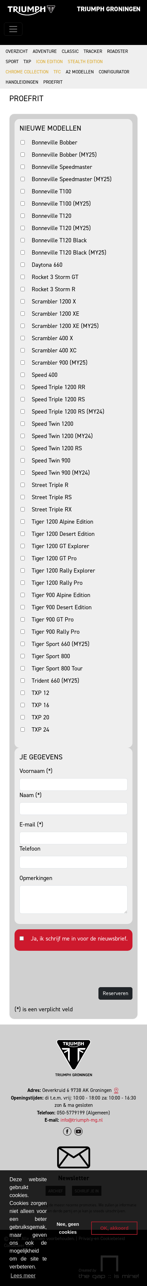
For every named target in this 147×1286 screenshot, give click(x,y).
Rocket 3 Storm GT (55, 277)
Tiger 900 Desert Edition (62, 607)
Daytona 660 (47, 265)
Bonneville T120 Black (59, 240)
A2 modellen (80, 72)
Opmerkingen (35, 878)
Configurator (114, 72)
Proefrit (52, 82)
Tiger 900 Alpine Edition (61, 595)
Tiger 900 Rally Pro (56, 632)
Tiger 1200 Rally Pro (57, 583)
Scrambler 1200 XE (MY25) (65, 326)
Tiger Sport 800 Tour (57, 668)
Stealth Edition (85, 62)
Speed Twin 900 (51, 460)
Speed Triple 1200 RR (58, 387)
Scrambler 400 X (52, 338)
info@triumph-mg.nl (81, 1120)
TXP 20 (40, 717)
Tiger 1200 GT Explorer (60, 546)
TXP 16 (40, 705)
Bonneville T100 (51, 191)
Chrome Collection (27, 72)
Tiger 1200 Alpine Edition (62, 522)
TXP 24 (40, 730)
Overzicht (17, 51)
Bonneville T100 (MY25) (61, 204)
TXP (27, 62)
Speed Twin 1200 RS (57, 448)
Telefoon (29, 849)
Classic (70, 51)
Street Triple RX (52, 509)
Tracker (93, 51)
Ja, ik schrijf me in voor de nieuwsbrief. (79, 939)
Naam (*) (30, 795)
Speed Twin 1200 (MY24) (62, 436)
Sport (12, 62)
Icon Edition (49, 62)
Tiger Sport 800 (51, 656)
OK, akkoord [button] (114, 1228)
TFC (57, 72)
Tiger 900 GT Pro (53, 619)
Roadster (117, 51)
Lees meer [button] (23, 1275)
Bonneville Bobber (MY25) (64, 155)
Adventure (45, 51)
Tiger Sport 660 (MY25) (61, 644)
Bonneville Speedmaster (62, 167)
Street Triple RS (52, 497)
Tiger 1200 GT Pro (54, 558)
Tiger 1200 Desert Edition (63, 534)
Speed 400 (44, 375)
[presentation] (65, 969)
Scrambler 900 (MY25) (60, 363)
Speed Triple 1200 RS (58, 399)
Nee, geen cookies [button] (67, 1228)
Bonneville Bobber (54, 142)
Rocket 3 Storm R (53, 289)
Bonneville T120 (51, 216)
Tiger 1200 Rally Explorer (63, 571)
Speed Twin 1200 (52, 424)
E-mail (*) (31, 824)
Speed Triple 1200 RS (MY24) (68, 412)
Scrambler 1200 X (54, 301)
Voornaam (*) (36, 771)
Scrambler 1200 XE (55, 314)
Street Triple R (50, 485)
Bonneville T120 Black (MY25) (69, 253)
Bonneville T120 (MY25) (61, 228)
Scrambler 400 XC (54, 350)
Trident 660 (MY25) (55, 681)
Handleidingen (22, 82)
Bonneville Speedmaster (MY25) (72, 179)
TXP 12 (40, 693)
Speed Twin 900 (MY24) (61, 473)
